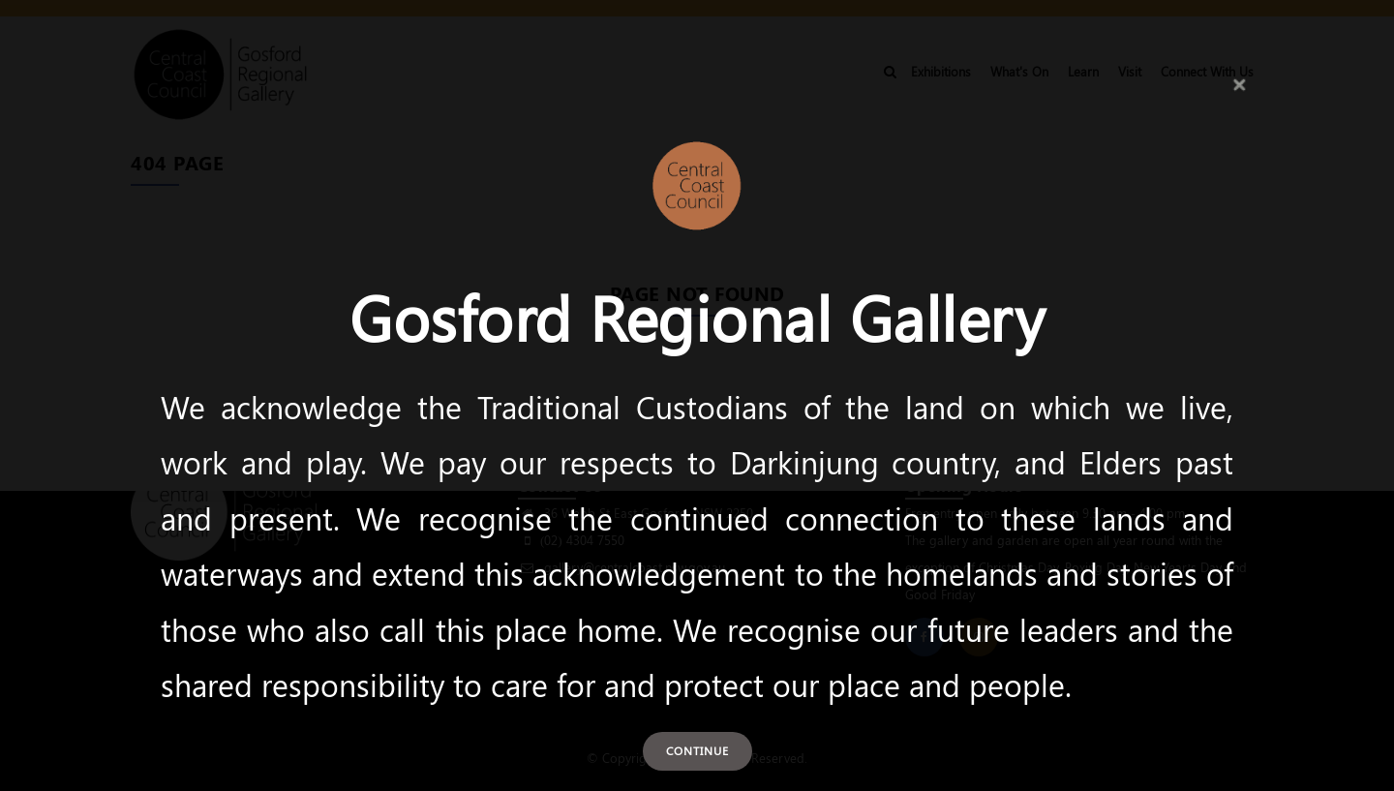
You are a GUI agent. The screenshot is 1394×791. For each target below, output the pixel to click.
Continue (697, 750)
